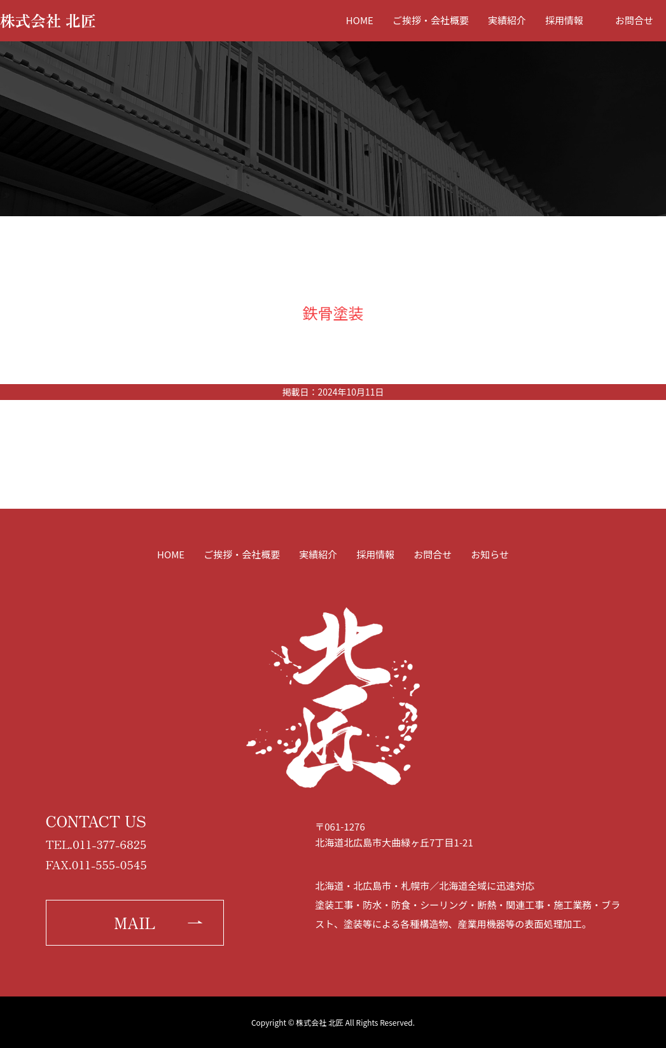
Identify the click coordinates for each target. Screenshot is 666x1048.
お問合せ (634, 20)
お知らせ (490, 554)
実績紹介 (507, 20)
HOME (359, 20)
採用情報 (564, 20)
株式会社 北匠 (48, 20)
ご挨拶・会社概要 (430, 20)
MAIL (134, 922)
